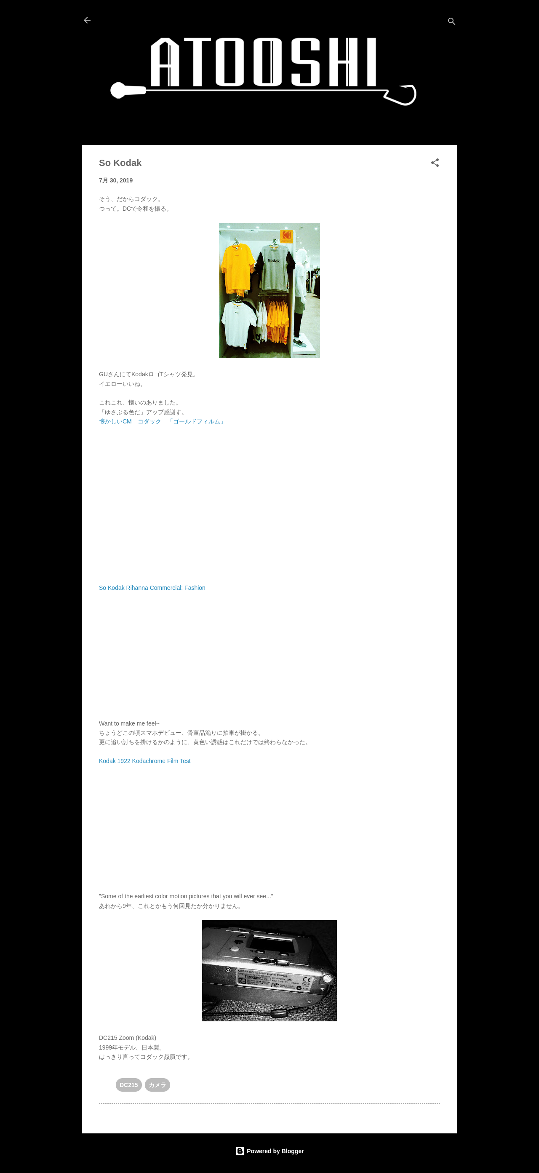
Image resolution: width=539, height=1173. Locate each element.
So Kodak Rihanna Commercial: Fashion (152, 587)
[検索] (452, 23)
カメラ (157, 1085)
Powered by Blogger (269, 1151)
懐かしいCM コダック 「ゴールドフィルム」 (162, 421)
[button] (435, 164)
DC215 (129, 1085)
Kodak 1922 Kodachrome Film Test (145, 761)
